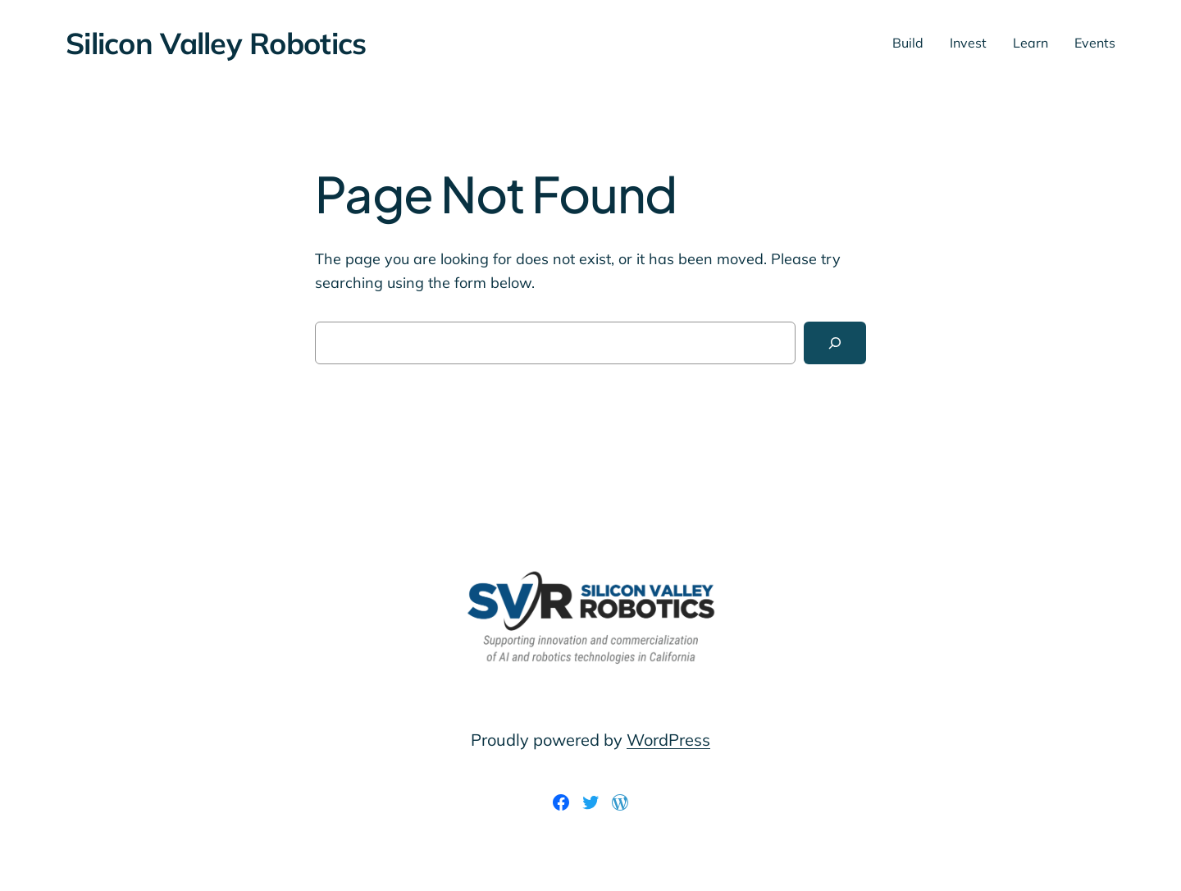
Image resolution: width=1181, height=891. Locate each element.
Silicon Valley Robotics (216, 43)
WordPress (668, 739)
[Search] (835, 343)
